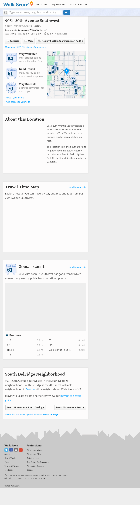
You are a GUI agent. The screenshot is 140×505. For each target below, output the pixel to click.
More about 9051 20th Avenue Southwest (24, 47)
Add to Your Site (78, 4)
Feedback (8, 470)
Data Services (33, 458)
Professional (34, 445)
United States (11, 414)
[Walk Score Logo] (18, 3)
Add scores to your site (18, 102)
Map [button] (28, 41)
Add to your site (77, 187)
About (7, 454)
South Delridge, (14, 25)
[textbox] (35, 12)
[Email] (16, 450)
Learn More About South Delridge (25, 407)
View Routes (61, 34)
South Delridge (50, 414)
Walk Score (11, 445)
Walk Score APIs (34, 454)
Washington (26, 414)
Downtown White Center (31, 30)
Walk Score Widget (35, 450)
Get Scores (41, 4)
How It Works (10, 458)
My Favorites (58, 4)
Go (66, 12)
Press (6, 462)
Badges (30, 470)
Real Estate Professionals (38, 462)
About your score (15, 97)
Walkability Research (36, 466)
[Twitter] (6, 450)
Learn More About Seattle (70, 407)
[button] (5, 12)
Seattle (28, 25)
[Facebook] (11, 450)
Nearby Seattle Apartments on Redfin (60, 40)
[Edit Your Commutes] (45, 29)
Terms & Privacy (11, 466)
